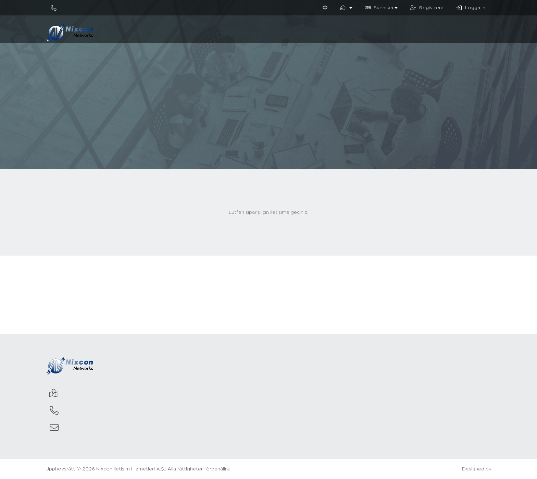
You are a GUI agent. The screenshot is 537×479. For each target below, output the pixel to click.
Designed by (476, 469)
